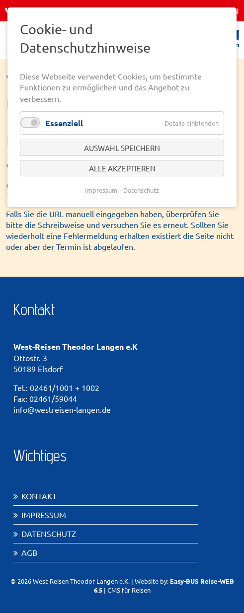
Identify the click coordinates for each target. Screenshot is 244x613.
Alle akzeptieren (122, 168)
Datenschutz (48, 533)
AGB (29, 552)
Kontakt (39, 496)
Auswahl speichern (122, 148)
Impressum (43, 515)
